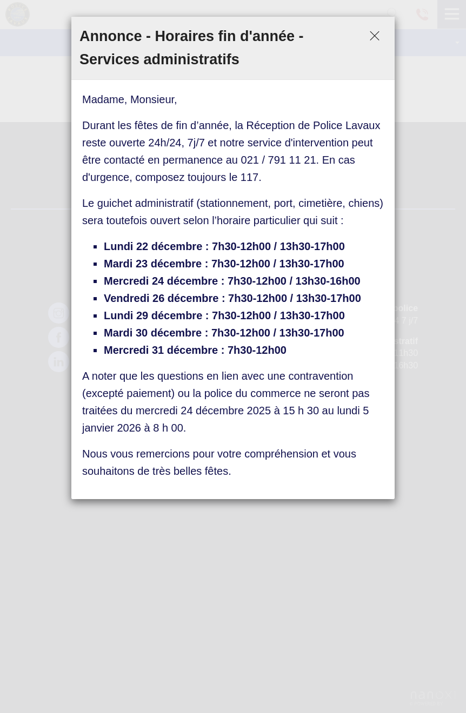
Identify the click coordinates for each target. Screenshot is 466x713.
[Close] (375, 37)
